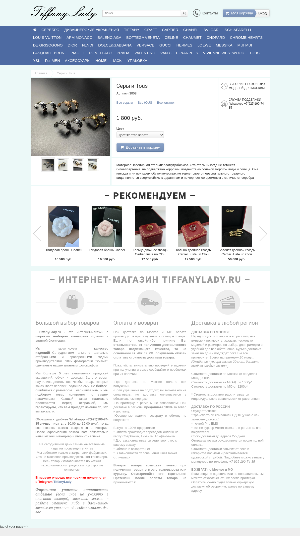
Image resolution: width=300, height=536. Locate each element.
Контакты (205, 13)
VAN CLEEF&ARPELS (179, 53)
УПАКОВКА (137, 60)
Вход (262, 13)
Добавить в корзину (140, 147)
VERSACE (145, 45)
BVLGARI (211, 30)
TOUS (254, 53)
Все (125, 102)
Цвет (120, 128)
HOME (101, 60)
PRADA (123, 53)
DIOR (72, 45)
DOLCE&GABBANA (114, 45)
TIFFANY (131, 30)
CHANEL (190, 30)
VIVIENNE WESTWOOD (223, 53)
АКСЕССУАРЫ (77, 60)
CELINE (171, 37)
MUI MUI (245, 45)
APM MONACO (79, 37)
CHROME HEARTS (246, 37)
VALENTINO (144, 53)
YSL (36, 60)
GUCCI (165, 45)
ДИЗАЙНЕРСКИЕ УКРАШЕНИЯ (91, 30)
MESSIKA (224, 45)
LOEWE (204, 45)
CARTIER (170, 30)
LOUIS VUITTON (47, 37)
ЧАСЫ (117, 60)
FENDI (87, 45)
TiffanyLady (63, 482)
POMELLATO (100, 53)
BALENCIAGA (109, 37)
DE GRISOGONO (48, 45)
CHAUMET (192, 37)
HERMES (184, 45)
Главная (41, 73)
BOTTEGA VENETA (143, 37)
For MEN (52, 60)
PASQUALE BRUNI (49, 53)
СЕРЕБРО (51, 30)
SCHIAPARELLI (238, 30)
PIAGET (77, 53)
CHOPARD (216, 37)
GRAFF (150, 30)
